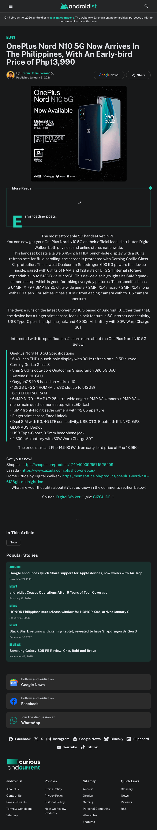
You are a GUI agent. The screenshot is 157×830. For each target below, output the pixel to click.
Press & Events (16, 802)
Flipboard (138, 739)
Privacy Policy (54, 795)
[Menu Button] (10, 6)
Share (138, 75)
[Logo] (78, 764)
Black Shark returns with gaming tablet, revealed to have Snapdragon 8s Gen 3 (73, 631)
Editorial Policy (55, 802)
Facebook (19, 739)
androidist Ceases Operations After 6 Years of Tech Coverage (58, 592)
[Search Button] (146, 6)
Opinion (88, 795)
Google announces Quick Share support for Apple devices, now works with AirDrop (76, 573)
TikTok (89, 747)
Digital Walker (68, 497)
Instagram (57, 739)
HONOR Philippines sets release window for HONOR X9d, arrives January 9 (70, 612)
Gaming (88, 802)
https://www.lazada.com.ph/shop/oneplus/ (58, 470)
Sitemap (12, 815)
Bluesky (113, 739)
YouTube (66, 747)
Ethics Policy (53, 789)
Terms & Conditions (19, 808)
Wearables (90, 815)
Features (89, 821)
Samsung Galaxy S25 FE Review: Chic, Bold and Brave (53, 651)
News (14, 542)
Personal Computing (97, 808)
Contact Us (14, 795)
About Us (12, 789)
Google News (86, 739)
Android (15, 567)
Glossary (127, 789)
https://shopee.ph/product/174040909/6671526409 (67, 464)
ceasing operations (61, 17)
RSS (124, 808)
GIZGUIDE (102, 497)
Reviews (15, 644)
